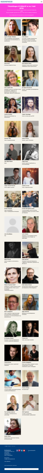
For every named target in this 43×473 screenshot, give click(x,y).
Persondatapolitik (31, 451)
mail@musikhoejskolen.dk (9, 458)
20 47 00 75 (6, 457)
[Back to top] (21, 469)
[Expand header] (41, 1)
